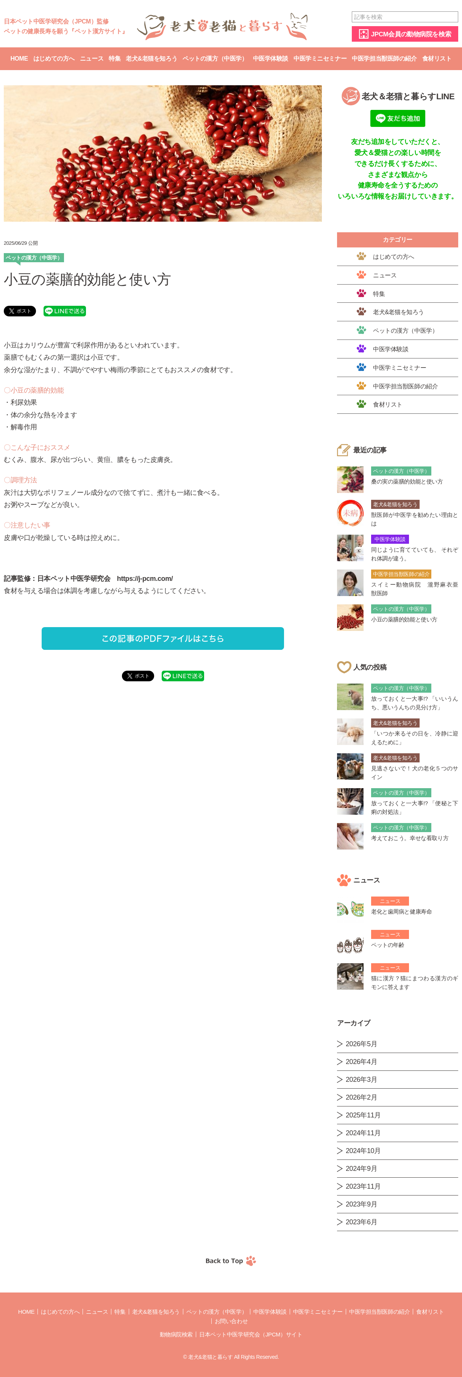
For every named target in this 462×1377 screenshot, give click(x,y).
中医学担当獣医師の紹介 (384, 58)
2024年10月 (363, 1151)
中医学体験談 (270, 58)
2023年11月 (363, 1186)
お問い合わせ (231, 1321)
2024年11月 (363, 1133)
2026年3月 (361, 1079)
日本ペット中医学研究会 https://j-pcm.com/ (105, 578)
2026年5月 (361, 1044)
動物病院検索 (176, 1334)
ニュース (91, 58)
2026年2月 (361, 1097)
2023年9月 (361, 1204)
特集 (114, 58)
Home (19, 58)
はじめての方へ (54, 58)
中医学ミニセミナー (319, 58)
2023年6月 (361, 1222)
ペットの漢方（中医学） (215, 58)
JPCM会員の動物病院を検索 (411, 34)
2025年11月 (363, 1115)
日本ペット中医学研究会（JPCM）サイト (250, 1334)
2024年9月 (361, 1168)
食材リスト (437, 58)
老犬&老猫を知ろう (151, 58)
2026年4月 (361, 1062)
